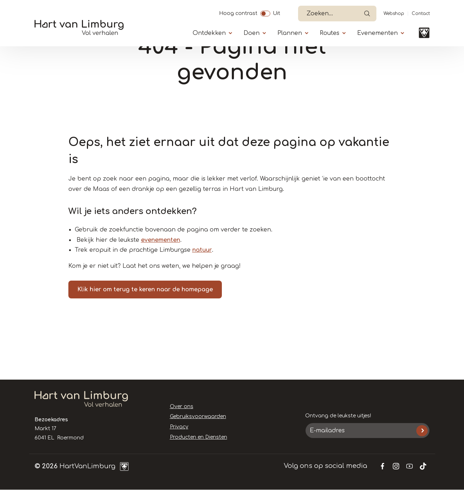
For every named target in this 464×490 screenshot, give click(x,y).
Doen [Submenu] (252, 33)
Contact (421, 13)
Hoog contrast (238, 12)
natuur (202, 250)
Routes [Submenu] (329, 33)
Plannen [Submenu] (289, 33)
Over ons (181, 406)
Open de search (367, 13)
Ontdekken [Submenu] (209, 33)
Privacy (179, 426)
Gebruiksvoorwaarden (198, 416)
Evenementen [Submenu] (377, 33)
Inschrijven (421, 430)
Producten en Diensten (198, 437)
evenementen (160, 240)
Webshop (394, 13)
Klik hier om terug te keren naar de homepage (145, 289)
